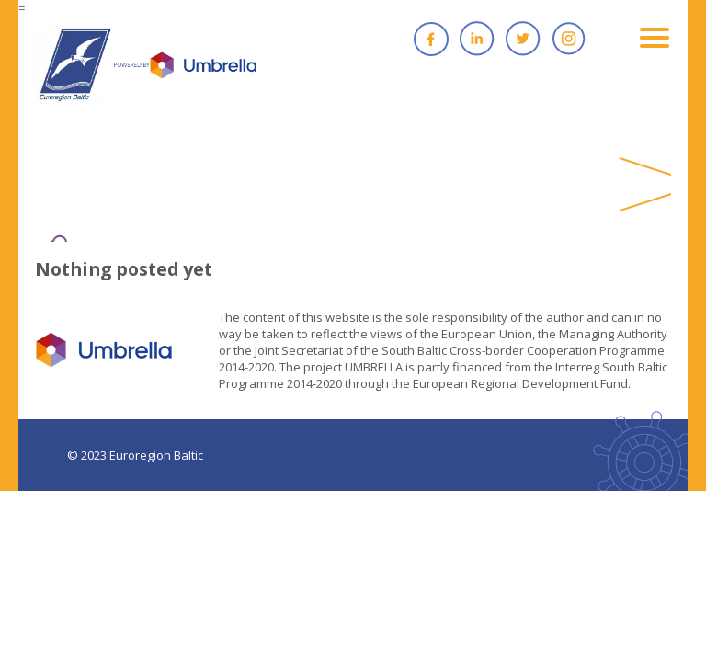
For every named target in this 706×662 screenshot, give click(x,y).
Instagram (569, 38)
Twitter (523, 38)
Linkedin (477, 38)
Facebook (431, 38)
